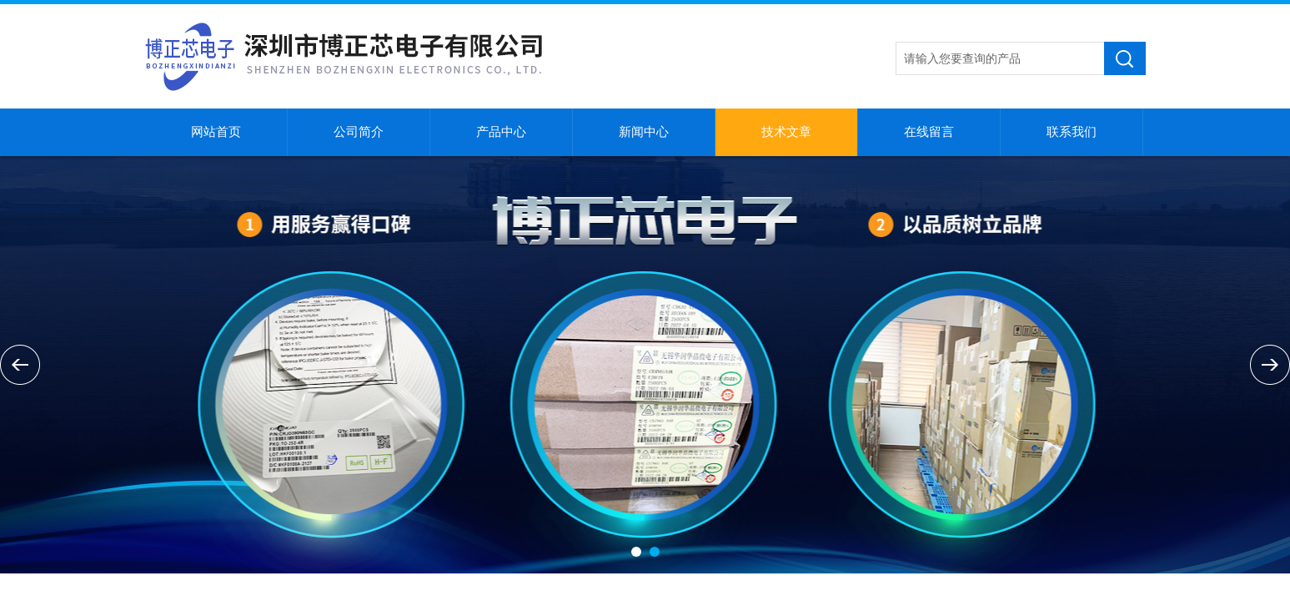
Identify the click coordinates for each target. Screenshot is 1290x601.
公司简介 (359, 132)
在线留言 (929, 132)
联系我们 (1072, 132)
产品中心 (501, 132)
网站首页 (216, 132)
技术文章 (786, 132)
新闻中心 (644, 132)
